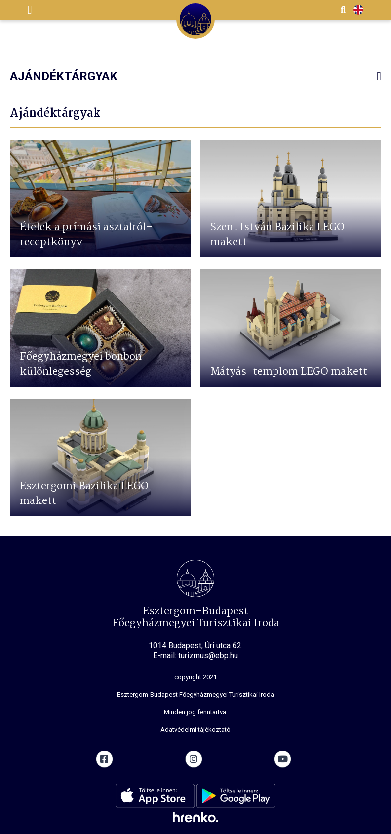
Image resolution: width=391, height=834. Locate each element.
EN (358, 10)
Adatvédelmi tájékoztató (195, 729)
